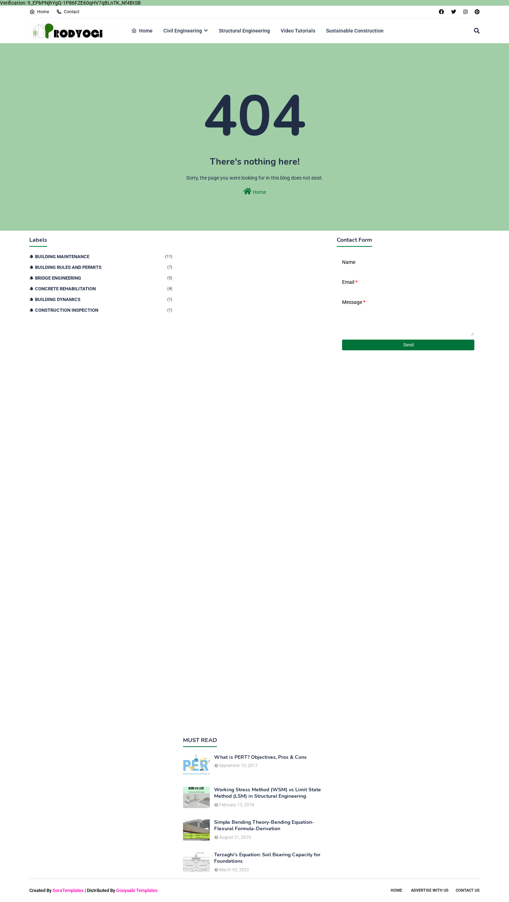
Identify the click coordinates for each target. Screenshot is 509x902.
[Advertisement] (254, 481)
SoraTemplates (68, 890)
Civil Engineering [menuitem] (182, 31)
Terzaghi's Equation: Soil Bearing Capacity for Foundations (267, 858)
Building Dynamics (103, 299)
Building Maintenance (103, 256)
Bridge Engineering (103, 278)
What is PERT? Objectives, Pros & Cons (260, 757)
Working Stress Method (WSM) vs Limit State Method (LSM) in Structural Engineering (267, 793)
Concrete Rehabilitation (103, 288)
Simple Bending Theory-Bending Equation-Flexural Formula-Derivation (264, 825)
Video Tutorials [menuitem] (298, 31)
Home (39, 12)
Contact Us (468, 890)
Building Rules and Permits (103, 267)
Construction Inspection (103, 310)
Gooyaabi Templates (137, 890)
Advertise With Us (430, 890)
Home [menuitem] (142, 31)
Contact (67, 12)
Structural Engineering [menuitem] (244, 31)
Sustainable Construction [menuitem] (355, 31)
